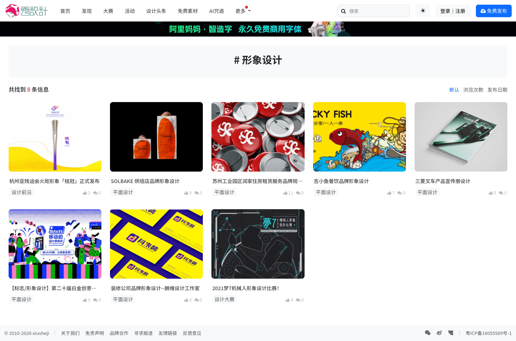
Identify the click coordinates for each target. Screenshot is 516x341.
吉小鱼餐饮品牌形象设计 (341, 180)
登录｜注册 (452, 10)
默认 (454, 89)
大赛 (108, 10)
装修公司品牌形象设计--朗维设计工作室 (155, 288)
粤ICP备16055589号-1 (488, 333)
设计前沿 (21, 192)
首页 (65, 10)
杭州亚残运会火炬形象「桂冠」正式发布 (54, 180)
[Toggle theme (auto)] (423, 10)
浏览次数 (473, 89)
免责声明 (94, 333)
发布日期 (497, 89)
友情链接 (167, 333)
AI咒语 (216, 10)
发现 (87, 10)
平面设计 (123, 192)
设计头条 (156, 10)
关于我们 (70, 333)
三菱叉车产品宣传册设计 (442, 180)
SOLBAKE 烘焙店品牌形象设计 (145, 180)
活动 (130, 10)
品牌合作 (119, 333)
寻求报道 (143, 333)
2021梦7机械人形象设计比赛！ (247, 288)
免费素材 (188, 10)
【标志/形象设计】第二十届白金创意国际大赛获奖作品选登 (52, 288)
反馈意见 (192, 333)
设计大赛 (224, 299)
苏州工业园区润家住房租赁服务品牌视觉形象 (257, 181)
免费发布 (494, 10)
